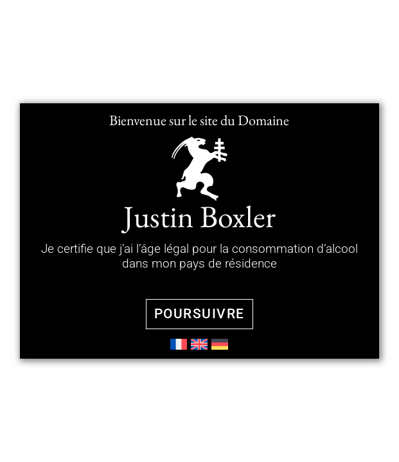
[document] (199, 231)
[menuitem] (178, 344)
